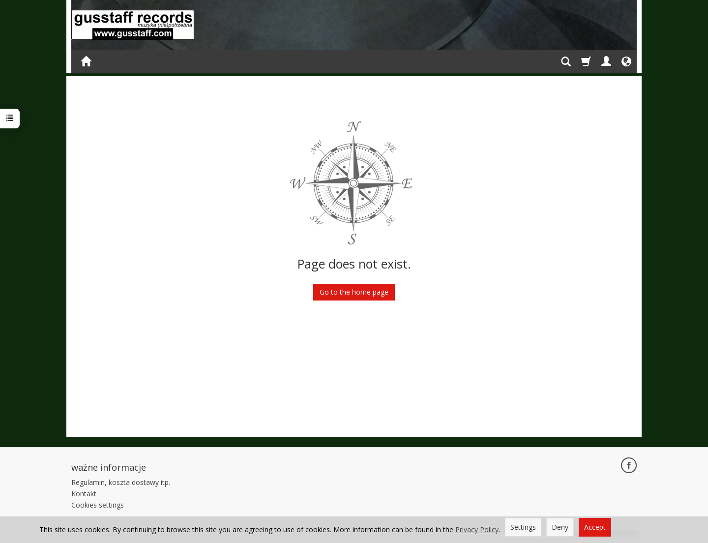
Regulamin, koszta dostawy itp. (120, 482)
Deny (560, 527)
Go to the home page (354, 292)
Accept (595, 527)
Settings (523, 527)
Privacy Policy (477, 529)
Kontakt (83, 493)
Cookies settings (97, 505)
